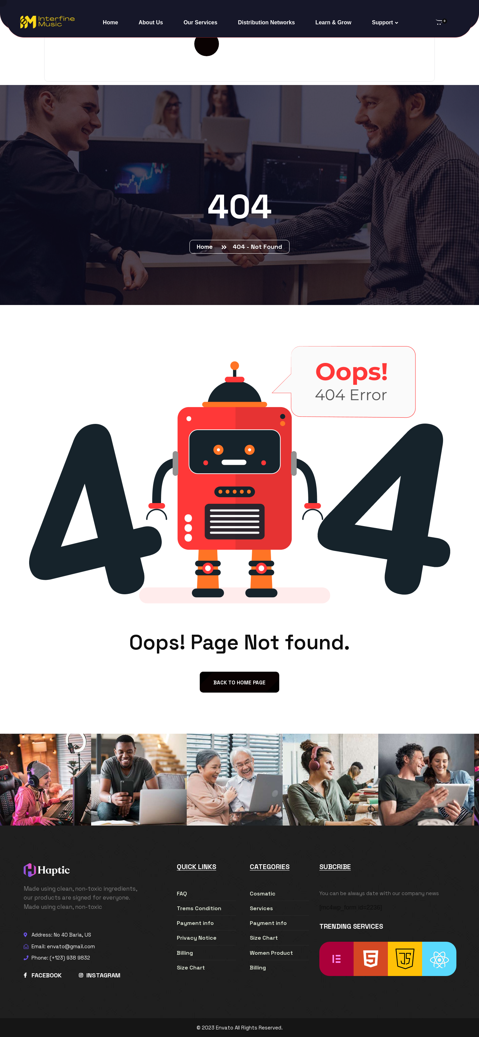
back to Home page (239, 682)
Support (382, 22)
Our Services (201, 22)
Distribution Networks (266, 22)
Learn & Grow (334, 22)
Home (110, 22)
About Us (151, 22)
